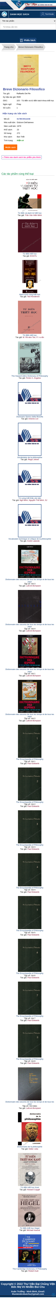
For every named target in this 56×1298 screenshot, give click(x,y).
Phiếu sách (29, 40)
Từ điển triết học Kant (29, 1187)
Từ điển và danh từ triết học (30, 213)
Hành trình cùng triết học (29, 294)
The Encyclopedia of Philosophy (29, 759)
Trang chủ (9, 47)
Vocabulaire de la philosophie (29, 457)
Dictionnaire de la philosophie (29, 1147)
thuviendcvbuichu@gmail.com (28, 1294)
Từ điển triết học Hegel (29, 1228)
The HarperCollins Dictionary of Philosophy (29, 376)
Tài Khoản (49, 14)
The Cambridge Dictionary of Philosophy (30, 1269)
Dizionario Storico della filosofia (29, 417)
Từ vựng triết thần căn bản (29, 498)
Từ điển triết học (30, 254)
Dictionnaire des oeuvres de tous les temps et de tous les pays (29, 580)
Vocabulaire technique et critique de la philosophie (29, 539)
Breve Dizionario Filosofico (30, 47)
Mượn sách (10, 147)
